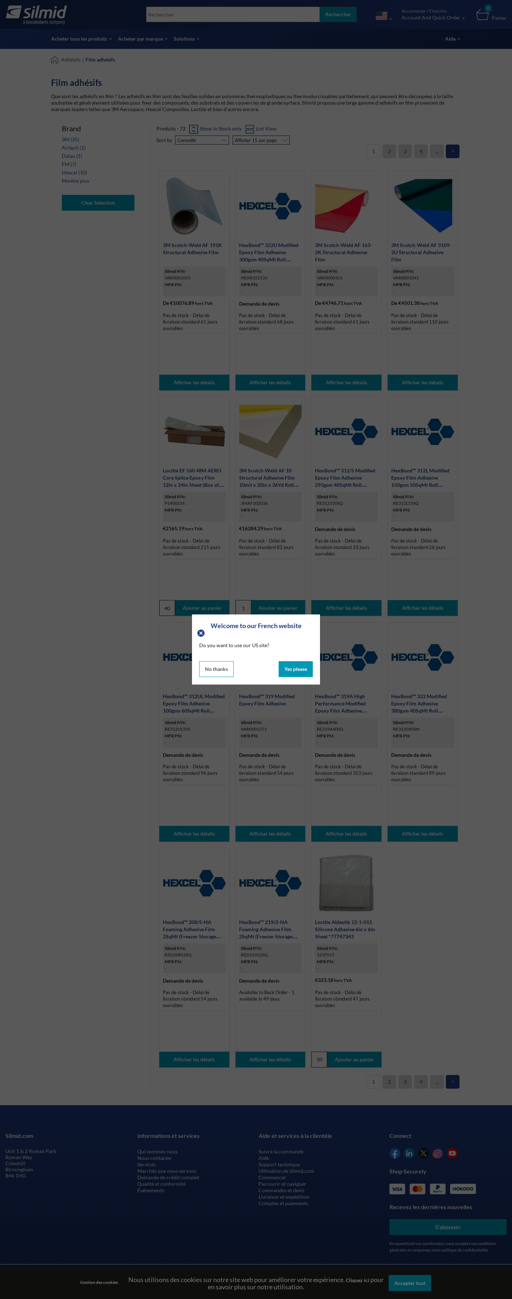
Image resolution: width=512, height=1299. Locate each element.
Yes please (295, 669)
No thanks (216, 669)
